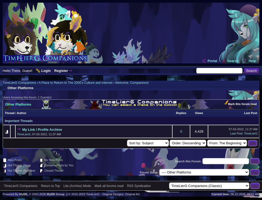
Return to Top (50, 186)
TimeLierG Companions (19, 83)
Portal (212, 61)
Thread (10, 113)
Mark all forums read (108, 186)
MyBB (23, 194)
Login (46, 71)
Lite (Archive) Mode (77, 186)
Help (252, 61)
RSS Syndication (139, 186)
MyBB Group (55, 194)
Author (21, 113)
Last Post (250, 113)
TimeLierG (23, 134)
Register (61, 71)
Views (199, 113)
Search (233, 61)
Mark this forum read (242, 104)
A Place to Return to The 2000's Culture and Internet (75, 83)
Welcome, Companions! (132, 83)
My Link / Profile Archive (42, 130)
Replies (181, 113)
